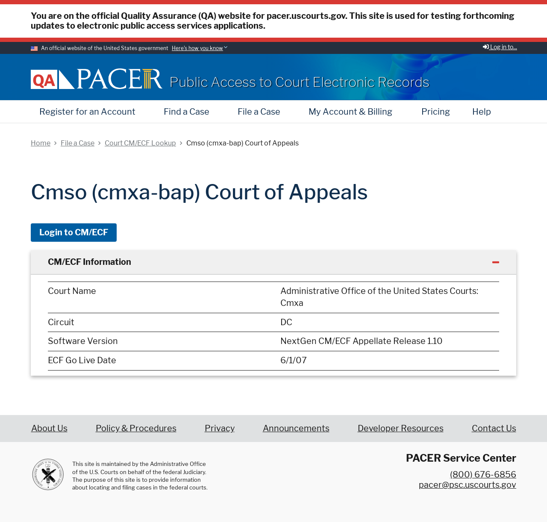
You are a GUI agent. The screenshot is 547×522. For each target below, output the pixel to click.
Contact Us (494, 428)
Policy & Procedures (136, 428)
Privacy (220, 428)
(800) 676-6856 (483, 474)
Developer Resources (401, 428)
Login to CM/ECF (73, 232)
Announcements (296, 428)
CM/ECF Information (89, 262)
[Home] (119, 78)
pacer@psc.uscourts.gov (467, 485)
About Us (49, 428)
